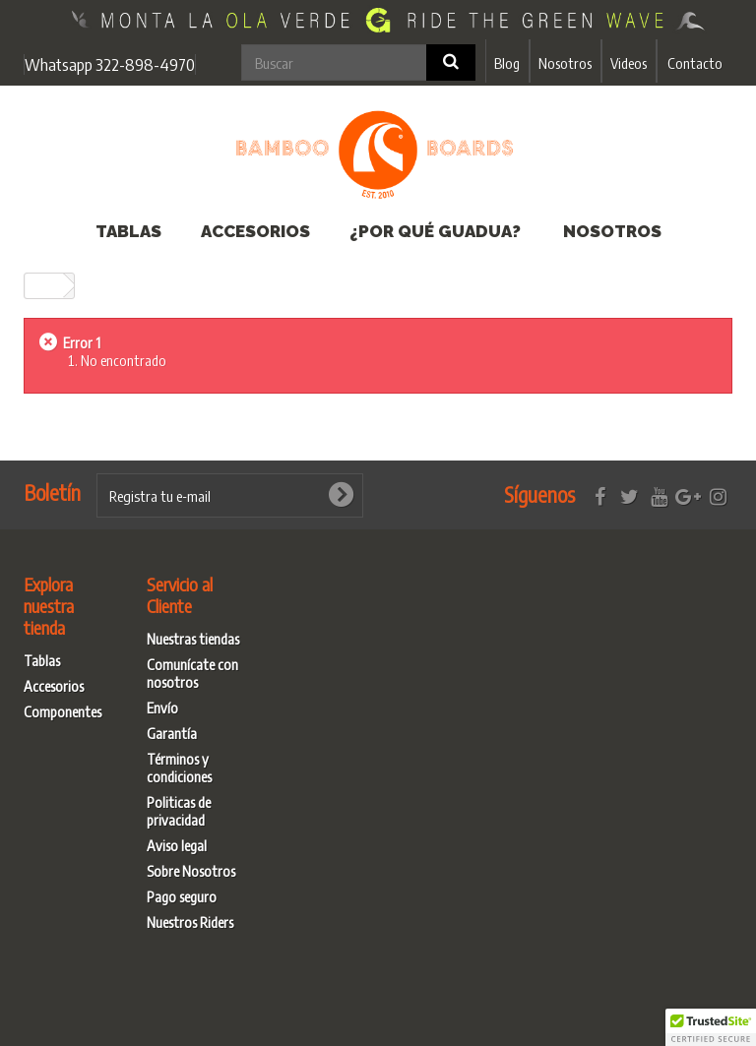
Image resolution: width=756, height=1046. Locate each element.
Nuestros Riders (190, 922)
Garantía (172, 733)
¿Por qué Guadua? (435, 231)
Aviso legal (177, 845)
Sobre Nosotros (191, 871)
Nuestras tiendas (193, 638)
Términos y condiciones (179, 767)
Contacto (695, 63)
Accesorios (255, 231)
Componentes (62, 711)
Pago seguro (182, 896)
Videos (628, 63)
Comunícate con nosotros (192, 673)
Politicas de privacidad (179, 811)
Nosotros (565, 63)
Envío (162, 707)
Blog (507, 63)
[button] (710, 1027)
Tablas (128, 231)
